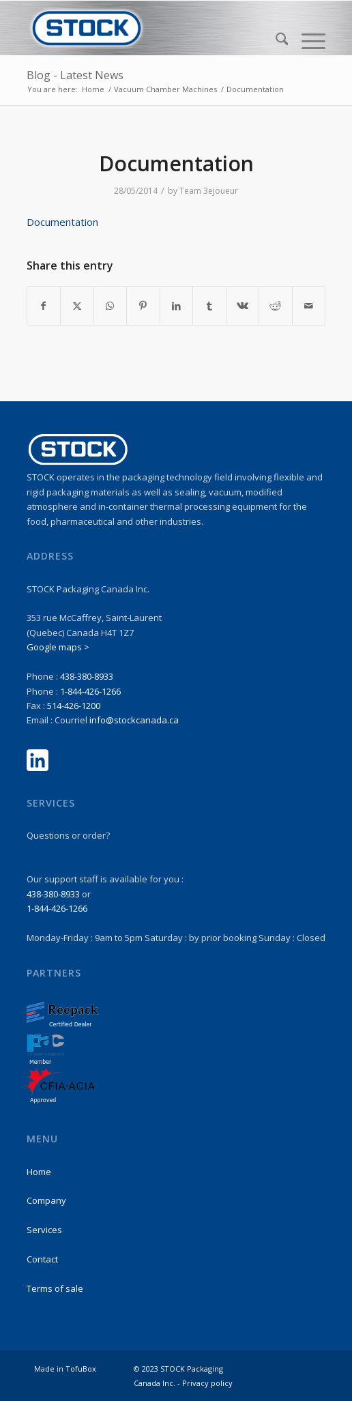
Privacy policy (207, 1383)
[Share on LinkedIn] (176, 306)
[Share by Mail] (309, 306)
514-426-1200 (73, 705)
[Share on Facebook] (44, 306)
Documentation (62, 222)
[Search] (275, 41)
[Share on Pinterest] (143, 306)
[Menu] (306, 41)
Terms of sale (55, 1288)
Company (46, 1200)
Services (44, 1230)
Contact (42, 1259)
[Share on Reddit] (275, 306)
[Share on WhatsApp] (110, 306)
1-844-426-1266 (90, 691)
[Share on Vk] (242, 306)
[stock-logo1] (146, 28)
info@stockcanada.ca (134, 720)
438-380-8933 (86, 676)
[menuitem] (275, 41)
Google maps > (58, 647)
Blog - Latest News (75, 75)
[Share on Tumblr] (209, 306)
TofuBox (80, 1368)
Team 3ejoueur (208, 191)
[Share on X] (77, 306)
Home (39, 1172)
